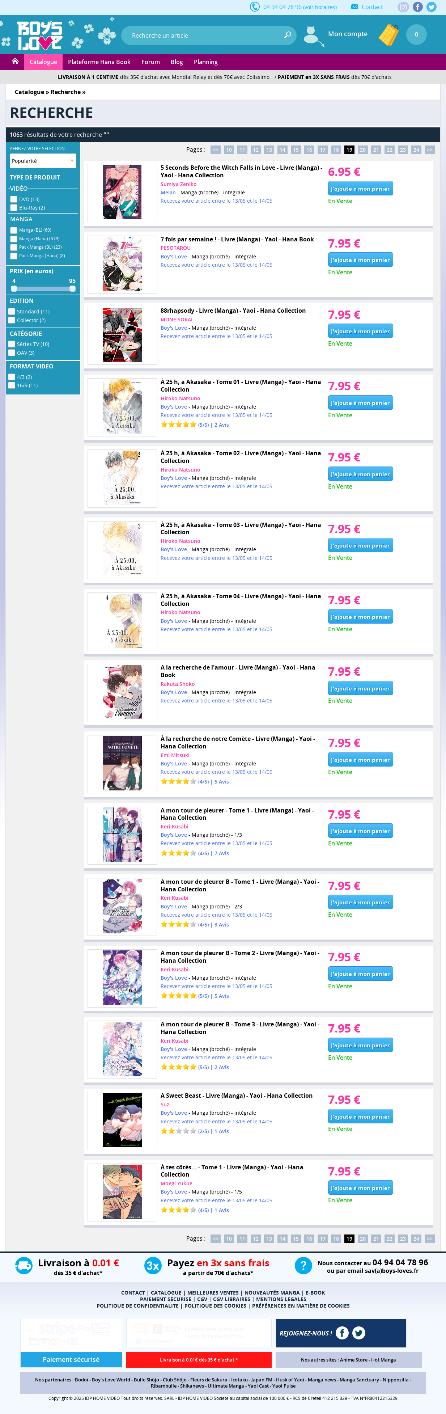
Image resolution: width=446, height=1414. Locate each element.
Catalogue (43, 62)
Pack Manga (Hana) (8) (42, 255)
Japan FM (261, 1379)
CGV (202, 1299)
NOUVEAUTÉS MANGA (272, 1292)
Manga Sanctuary (359, 1379)
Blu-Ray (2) (32, 206)
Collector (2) (31, 319)
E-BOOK (315, 1292)
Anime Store (354, 1359)
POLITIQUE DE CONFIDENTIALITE (138, 1305)
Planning (206, 62)
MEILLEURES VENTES (213, 1292)
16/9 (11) (27, 384)
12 (256, 149)
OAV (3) (25, 351)
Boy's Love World (111, 1379)
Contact (372, 7)
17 (323, 149)
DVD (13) (29, 198)
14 (282, 149)
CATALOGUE (166, 1292)
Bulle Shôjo (146, 1379)
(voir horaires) (320, 7)
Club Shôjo (175, 1379)
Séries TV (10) (33, 342)
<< (215, 149)
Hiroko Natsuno (180, 398)
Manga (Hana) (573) (39, 238)
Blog (177, 62)
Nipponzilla (396, 1379)
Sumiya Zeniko (179, 184)
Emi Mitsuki (175, 755)
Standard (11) (33, 310)
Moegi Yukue (176, 1183)
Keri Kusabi (174, 826)
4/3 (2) (24, 375)
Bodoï (81, 1379)
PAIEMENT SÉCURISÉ (165, 1299)
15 (296, 149)
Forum (150, 62)
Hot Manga (383, 1359)
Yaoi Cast (258, 1386)
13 (269, 149)
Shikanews (192, 1386)
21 (376, 149)
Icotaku (239, 1379)
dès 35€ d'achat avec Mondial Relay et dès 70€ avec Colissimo (163, 76)
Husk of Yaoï (290, 1379)
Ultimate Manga (226, 1386)
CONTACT (133, 1292)
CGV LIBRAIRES (231, 1299)
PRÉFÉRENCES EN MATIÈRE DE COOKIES (301, 1305)
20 (363, 149)
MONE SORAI (176, 319)
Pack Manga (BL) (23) (40, 246)
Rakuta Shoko (178, 683)
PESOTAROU (176, 247)
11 (242, 149)
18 (336, 149)
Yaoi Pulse (284, 1386)
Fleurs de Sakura (209, 1379)
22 (389, 149)
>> (430, 149)
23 (403, 149)
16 (309, 149)
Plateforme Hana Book (99, 62)
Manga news (322, 1379)
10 (229, 149)
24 (416, 149)
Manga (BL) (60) (35, 229)
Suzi (166, 1104)
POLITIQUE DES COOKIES (215, 1305)
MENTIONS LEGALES (281, 1299)
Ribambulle (164, 1386)
